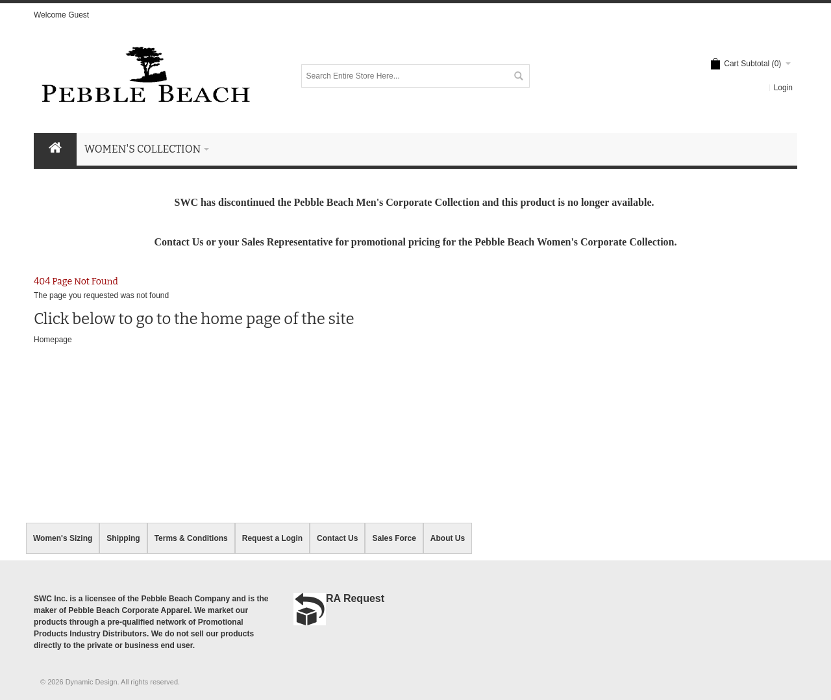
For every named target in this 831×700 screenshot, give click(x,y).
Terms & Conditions (191, 538)
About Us (447, 538)
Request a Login (272, 538)
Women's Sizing (62, 538)
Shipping (123, 538)
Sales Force (394, 538)
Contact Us (337, 538)
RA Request (355, 598)
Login (783, 87)
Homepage (53, 339)
